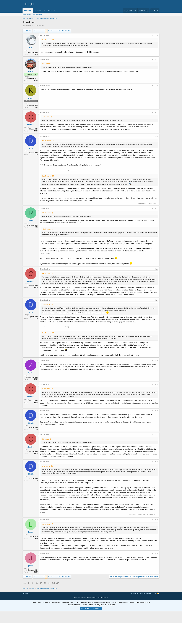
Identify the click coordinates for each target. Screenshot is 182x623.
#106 (156, 35)
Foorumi (27, 10)
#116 (156, 411)
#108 (156, 86)
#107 (156, 59)
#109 (156, 112)
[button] (44, 10)
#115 (156, 384)
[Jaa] (152, 35)
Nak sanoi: (45, 64)
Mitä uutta (38, 10)
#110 (156, 136)
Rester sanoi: (46, 304)
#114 (156, 360)
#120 (156, 553)
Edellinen (28, 31)
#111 (156, 208)
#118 (156, 461)
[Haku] (154, 10)
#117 (156, 434)
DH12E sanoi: (46, 213)
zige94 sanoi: (46, 389)
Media (50, 10)
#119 (156, 519)
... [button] (37, 31)
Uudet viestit (27, 14)
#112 (156, 269)
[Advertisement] (91, 597)
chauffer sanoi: (46, 40)
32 (59, 31)
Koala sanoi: (46, 117)
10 (52, 31)
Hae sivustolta (37, 14)
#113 (156, 300)
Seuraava (65, 31)
